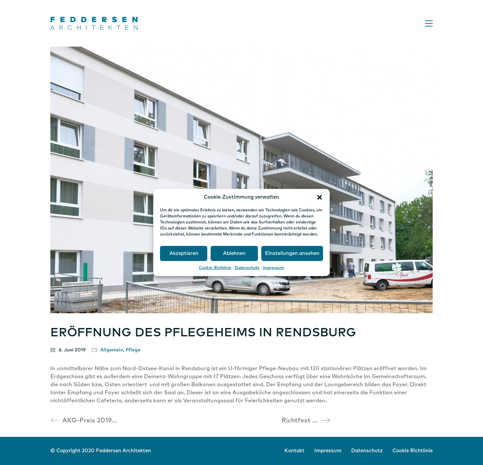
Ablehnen (234, 253)
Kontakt (294, 450)
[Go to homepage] (94, 23)
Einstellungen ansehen (292, 253)
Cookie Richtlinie (412, 450)
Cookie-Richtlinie (215, 268)
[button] (319, 197)
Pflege (133, 350)
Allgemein (111, 350)
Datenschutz (247, 268)
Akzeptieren (183, 253)
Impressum (273, 268)
